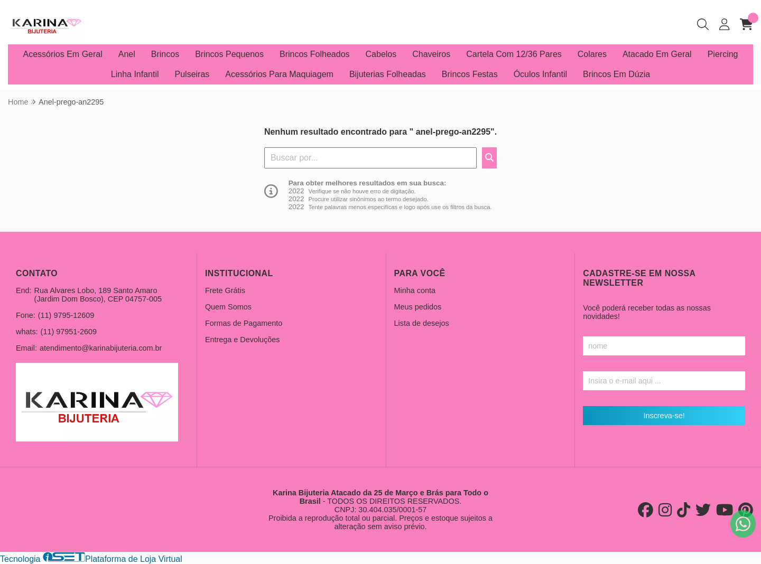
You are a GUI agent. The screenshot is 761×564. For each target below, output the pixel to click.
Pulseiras (192, 74)
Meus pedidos (418, 307)
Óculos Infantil (540, 74)
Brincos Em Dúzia (616, 74)
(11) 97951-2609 (69, 331)
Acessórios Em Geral (63, 54)
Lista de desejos (421, 323)
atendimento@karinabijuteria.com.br (101, 348)
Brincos (165, 54)
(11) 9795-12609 (66, 315)
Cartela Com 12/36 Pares (514, 54)
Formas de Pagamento (243, 323)
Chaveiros (431, 54)
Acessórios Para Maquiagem (279, 74)
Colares (592, 54)
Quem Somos (228, 307)
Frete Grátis (225, 290)
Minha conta (414, 290)
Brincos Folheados (315, 54)
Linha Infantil (135, 74)
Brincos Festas (470, 74)
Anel (126, 54)
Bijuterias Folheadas (387, 74)
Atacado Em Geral (657, 54)
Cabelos (381, 54)
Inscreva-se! (663, 415)
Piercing (723, 54)
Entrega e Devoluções (242, 339)
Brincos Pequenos (229, 54)
